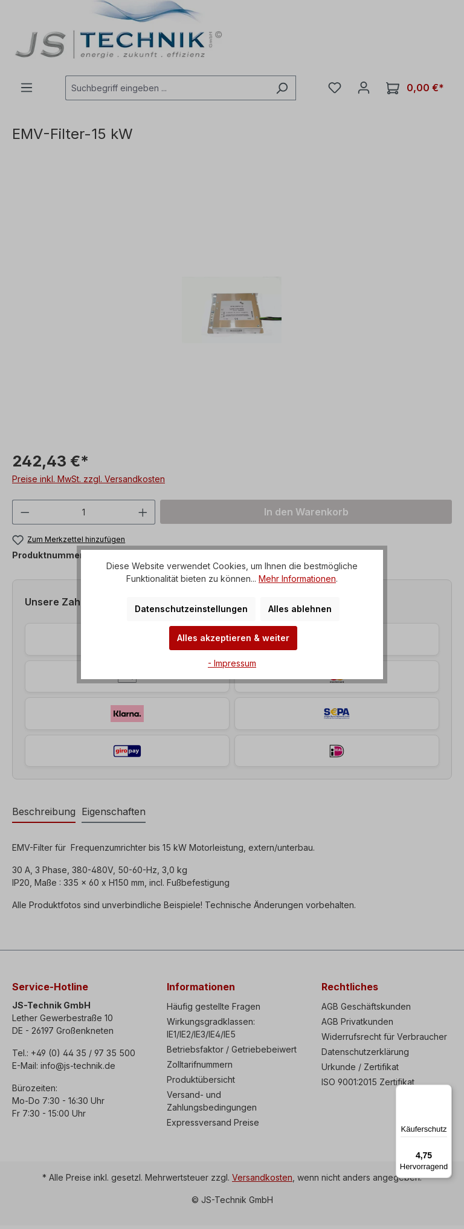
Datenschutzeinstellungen (191, 609)
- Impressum (232, 663)
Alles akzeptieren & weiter (233, 638)
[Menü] (444, 1092)
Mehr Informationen (297, 578)
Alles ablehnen (300, 609)
